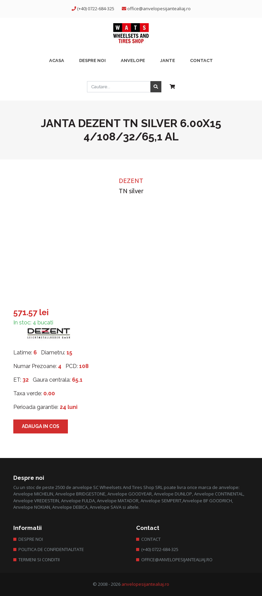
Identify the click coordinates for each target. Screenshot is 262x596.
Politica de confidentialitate (51, 549)
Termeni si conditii (39, 559)
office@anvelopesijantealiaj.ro (159, 8)
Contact (151, 539)
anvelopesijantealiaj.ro (145, 584)
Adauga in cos (40, 426)
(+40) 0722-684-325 (95, 8)
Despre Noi (30, 539)
